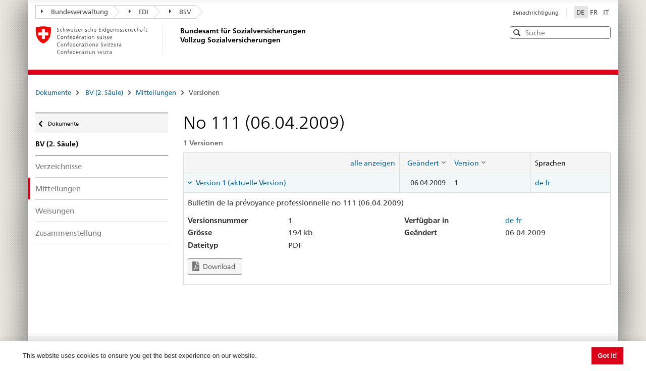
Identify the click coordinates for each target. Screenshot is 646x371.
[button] (602, 32)
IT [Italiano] (606, 12)
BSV (180, 12)
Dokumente (53, 92)
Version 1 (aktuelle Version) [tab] (240, 183)
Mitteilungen (156, 92)
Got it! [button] (607, 355)
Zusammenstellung (68, 233)
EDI (139, 12)
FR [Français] (594, 12)
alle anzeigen (372, 163)
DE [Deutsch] (581, 12)
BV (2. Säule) (104, 92)
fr (547, 183)
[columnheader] (424, 162)
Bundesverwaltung (74, 12)
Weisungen (54, 211)
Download (213, 266)
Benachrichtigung (535, 12)
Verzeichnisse (58, 166)
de (539, 183)
